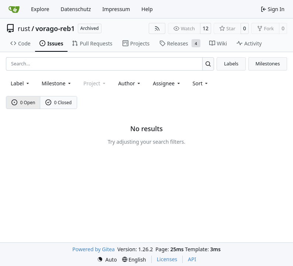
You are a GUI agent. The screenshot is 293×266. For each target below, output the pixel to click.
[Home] (14, 9)
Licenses (167, 259)
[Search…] (208, 63)
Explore (40, 9)
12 (205, 28)
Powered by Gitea (93, 249)
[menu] (201, 83)
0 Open (23, 102)
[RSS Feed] (157, 28)
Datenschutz (76, 9)
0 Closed (58, 102)
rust (24, 28)
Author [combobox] (129, 83)
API (192, 259)
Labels (231, 63)
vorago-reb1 (55, 28)
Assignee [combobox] (167, 83)
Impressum (116, 9)
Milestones (267, 63)
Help (147, 9)
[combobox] (20, 83)
